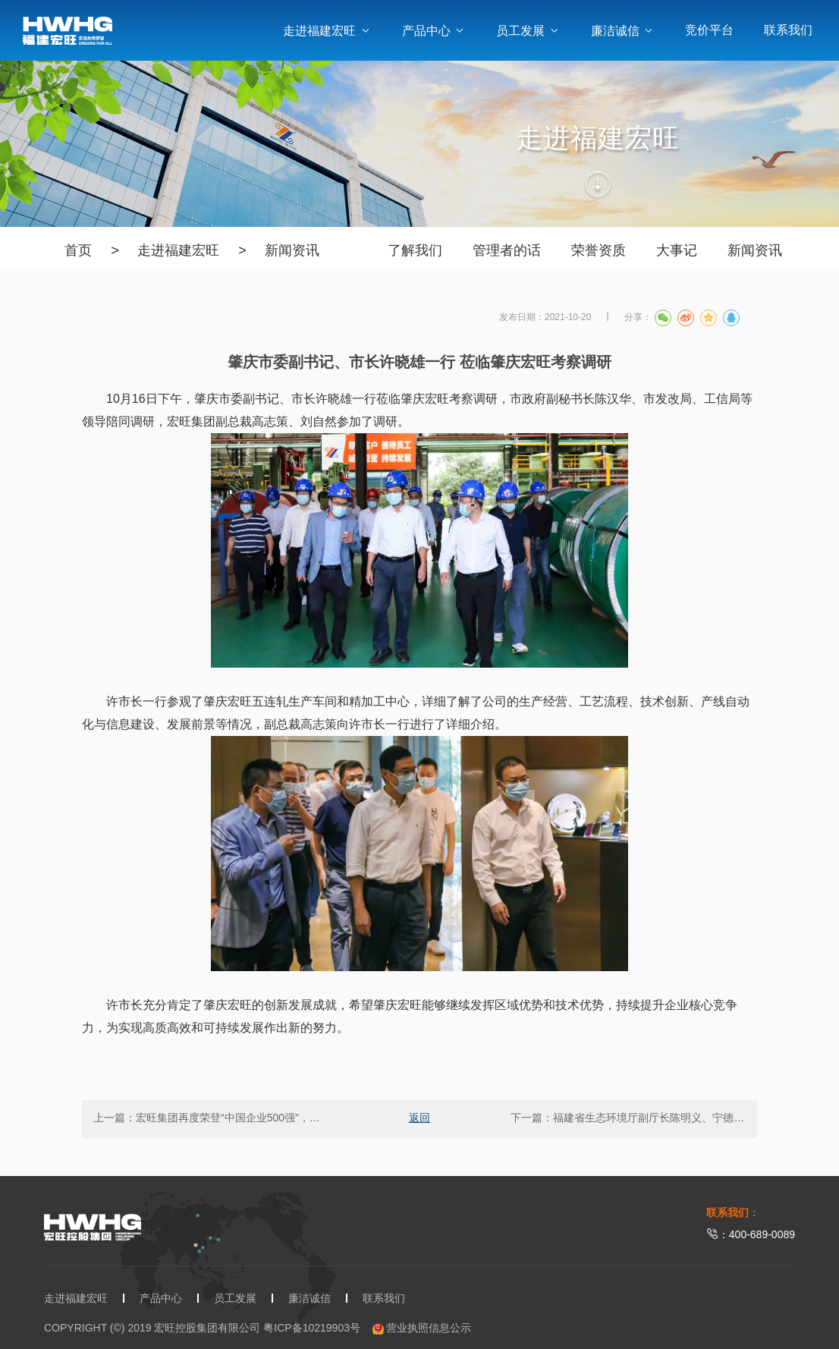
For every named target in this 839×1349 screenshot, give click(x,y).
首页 (78, 250)
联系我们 (788, 30)
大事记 (676, 250)
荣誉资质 (598, 250)
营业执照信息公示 (422, 1328)
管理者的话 (507, 250)
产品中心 (434, 30)
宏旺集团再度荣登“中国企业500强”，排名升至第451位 (263, 1118)
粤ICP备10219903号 (311, 1328)
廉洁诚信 (623, 30)
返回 (419, 1118)
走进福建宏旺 (327, 30)
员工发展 (528, 30)
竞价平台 (709, 30)
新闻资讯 (292, 250)
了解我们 (415, 250)
